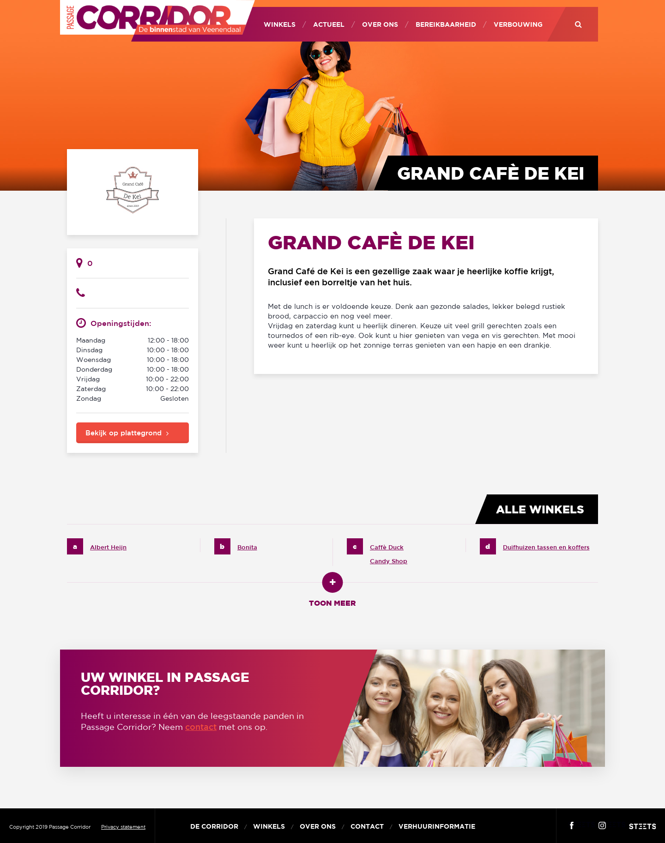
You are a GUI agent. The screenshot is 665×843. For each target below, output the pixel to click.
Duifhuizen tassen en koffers (546, 547)
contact (201, 726)
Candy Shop (388, 561)
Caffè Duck (387, 547)
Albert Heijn (108, 547)
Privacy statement (123, 827)
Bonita (247, 547)
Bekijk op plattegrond (123, 433)
